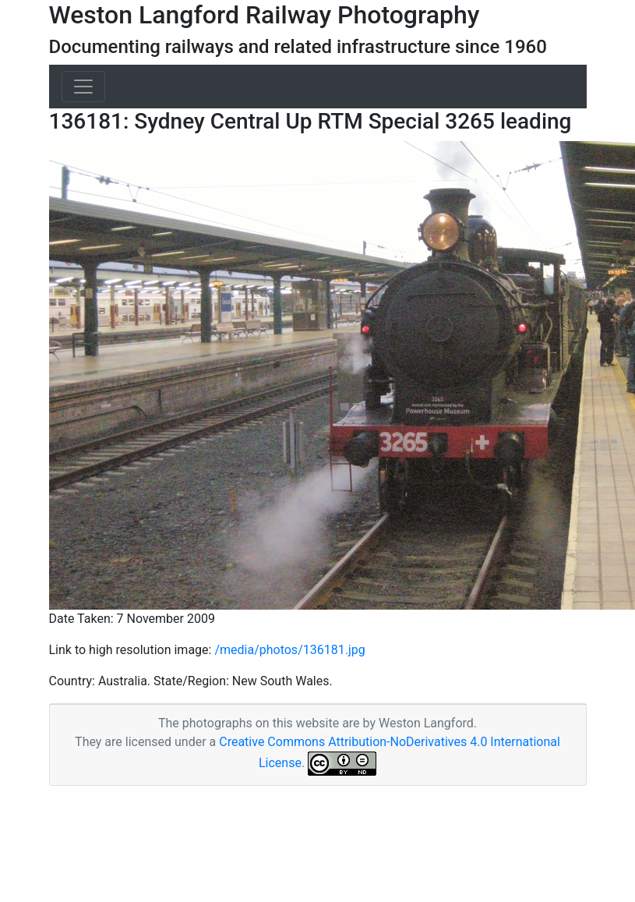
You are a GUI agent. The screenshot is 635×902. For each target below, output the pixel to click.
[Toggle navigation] (83, 86)
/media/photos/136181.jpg (289, 649)
